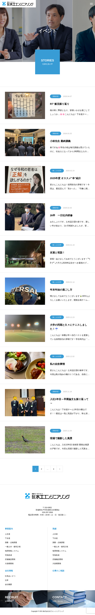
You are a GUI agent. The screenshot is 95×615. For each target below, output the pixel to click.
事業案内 (9, 529)
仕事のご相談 (58, 571)
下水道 (7, 538)
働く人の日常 (56, 171)
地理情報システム (12, 551)
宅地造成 (8, 555)
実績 (54, 529)
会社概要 (8, 584)
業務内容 (56, 96)
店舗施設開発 (10, 559)
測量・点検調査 (11, 542)
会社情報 (9, 571)
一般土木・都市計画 (13, 547)
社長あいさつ (10, 576)
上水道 (7, 534)
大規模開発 (9, 563)
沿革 (6, 580)
